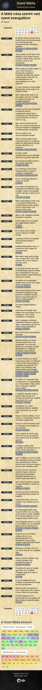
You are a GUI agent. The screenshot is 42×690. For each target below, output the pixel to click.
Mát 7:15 (18, 165)
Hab (21, 645)
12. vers (6, 169)
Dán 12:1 (18, 265)
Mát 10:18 (27, 197)
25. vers (6, 305)
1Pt (18, 663)
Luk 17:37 (32, 337)
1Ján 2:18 (19, 105)
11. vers (6, 161)
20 (20, 32)
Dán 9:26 (18, 211)
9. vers (7, 139)
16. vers (6, 215)
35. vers (6, 424)
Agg (30, 645)
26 (38, 32)
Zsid (9, 663)
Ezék (15, 641)
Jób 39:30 (19, 337)
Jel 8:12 (35, 390)
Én (37, 638)
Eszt (13, 638)
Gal (37, 656)
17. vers (6, 221)
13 (23, 30)
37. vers (6, 446)
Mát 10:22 (27, 149)
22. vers (6, 269)
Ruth (3, 635)
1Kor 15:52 (19, 390)
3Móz (15, 631)
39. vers (6, 470)
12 (20, 30)
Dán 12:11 (33, 211)
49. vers (6, 580)
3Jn (35, 663)
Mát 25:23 (27, 564)
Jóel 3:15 (33, 353)
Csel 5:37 (33, 103)
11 (17, 30)
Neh (8, 638)
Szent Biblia (26, 3)
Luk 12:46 (34, 506)
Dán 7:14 (25, 376)
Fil (6, 660)
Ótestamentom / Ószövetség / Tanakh (17, 627)
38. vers (6, 458)
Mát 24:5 (18, 301)
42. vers (6, 500)
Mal (3, 648)
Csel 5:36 (26, 103)
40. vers (6, 482)
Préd (33, 638)
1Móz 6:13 (27, 452)
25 (35, 32)
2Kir (24, 635)
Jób (18, 638)
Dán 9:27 (25, 211)
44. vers (6, 522)
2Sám (15, 635)
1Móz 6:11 (19, 452)
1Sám (9, 635)
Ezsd (3, 638)
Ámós (35, 641)
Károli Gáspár (30, 7)
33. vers (6, 406)
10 (37, 28)
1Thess (15, 660)
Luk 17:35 (19, 488)
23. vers (6, 281)
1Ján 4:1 (25, 165)
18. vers (6, 231)
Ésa (3, 641)
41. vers (6, 492)
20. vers (6, 247)
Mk (7, 656)
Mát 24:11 (26, 301)
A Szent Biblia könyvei (16, 622)
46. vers (6, 548)
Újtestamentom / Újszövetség (14, 652)
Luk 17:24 (26, 329)
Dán (20, 641)
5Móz (27, 631)
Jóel (30, 641)
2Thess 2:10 (19, 175)
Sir (11, 641)
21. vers (6, 257)
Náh (16, 645)
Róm (22, 656)
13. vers (6, 179)
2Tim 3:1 (27, 175)
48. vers (6, 568)
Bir (37, 631)
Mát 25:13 (19, 506)
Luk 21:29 (27, 402)
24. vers (6, 291)
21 (23, 32)
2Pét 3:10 (19, 355)
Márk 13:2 (19, 65)
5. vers (7, 95)
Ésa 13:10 (26, 353)
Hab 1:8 (25, 337)
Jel (7, 667)
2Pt (22, 663)
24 (32, 32)
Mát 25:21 (19, 564)
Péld (28, 638)
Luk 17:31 (19, 227)
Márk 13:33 (27, 528)
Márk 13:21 (19, 287)
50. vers (6, 588)
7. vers (7, 123)
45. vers (6, 534)
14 (26, 30)
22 (26, 32)
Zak (35, 645)
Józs (32, 631)
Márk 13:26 (34, 371)
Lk (10, 656)
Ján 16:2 (33, 149)
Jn (14, 656)
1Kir (20, 635)
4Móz (21, 631)
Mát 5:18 (18, 430)
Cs (18, 656)
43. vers (6, 510)
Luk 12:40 (35, 528)
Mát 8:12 (18, 602)
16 (32, 30)
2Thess (22, 660)
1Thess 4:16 (28, 390)
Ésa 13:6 (18, 353)
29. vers (6, 340)
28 (20, 34)
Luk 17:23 (27, 287)
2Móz (10, 631)
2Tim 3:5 (34, 175)
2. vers (7, 55)
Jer (7, 641)
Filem (4, 663)
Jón (8, 645)
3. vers (7, 69)
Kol (10, 660)
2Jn (31, 663)
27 (17, 34)
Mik (12, 645)
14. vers (6, 187)
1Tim (28, 660)
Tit (38, 660)
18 (38, 30)
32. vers (6, 394)
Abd (3, 645)
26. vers (6, 311)
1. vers (7, 38)
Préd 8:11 (19, 577)
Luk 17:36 (26, 488)
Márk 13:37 (27, 49)
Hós (25, 641)
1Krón (30, 635)
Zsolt (23, 638)
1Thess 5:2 (19, 442)
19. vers (6, 239)
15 (29, 30)
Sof (26, 645)
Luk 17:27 (19, 454)
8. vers (7, 133)
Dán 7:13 (18, 376)
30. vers (6, 359)
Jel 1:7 (26, 374)
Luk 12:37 (19, 554)
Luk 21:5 (34, 49)
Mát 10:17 (19, 149)
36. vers (6, 434)
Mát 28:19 (19, 197)
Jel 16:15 (19, 530)
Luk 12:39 (26, 506)
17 (35, 30)
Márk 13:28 (19, 402)
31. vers (6, 380)
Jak (13, 663)
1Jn (26, 663)
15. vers (6, 201)
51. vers (6, 596)
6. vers (7, 109)
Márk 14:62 (19, 374)
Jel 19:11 (32, 374)
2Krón (36, 635)
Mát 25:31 (19, 371)
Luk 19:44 (26, 65)
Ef (2, 660)
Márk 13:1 (19, 49)
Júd (3, 667)
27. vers (6, 320)
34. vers (6, 416)
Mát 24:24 (19, 103)
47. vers (6, 558)
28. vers (6, 333)
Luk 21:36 (19, 51)
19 (17, 32)
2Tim (34, 660)
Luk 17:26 (34, 452)
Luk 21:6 (33, 65)
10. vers (6, 153)
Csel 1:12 (19, 253)
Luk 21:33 (26, 430)
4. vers (7, 87)
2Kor (32, 656)
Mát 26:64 (27, 371)
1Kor (27, 656)
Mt (3, 656)
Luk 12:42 (19, 544)
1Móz (4, 631)
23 (29, 32)
